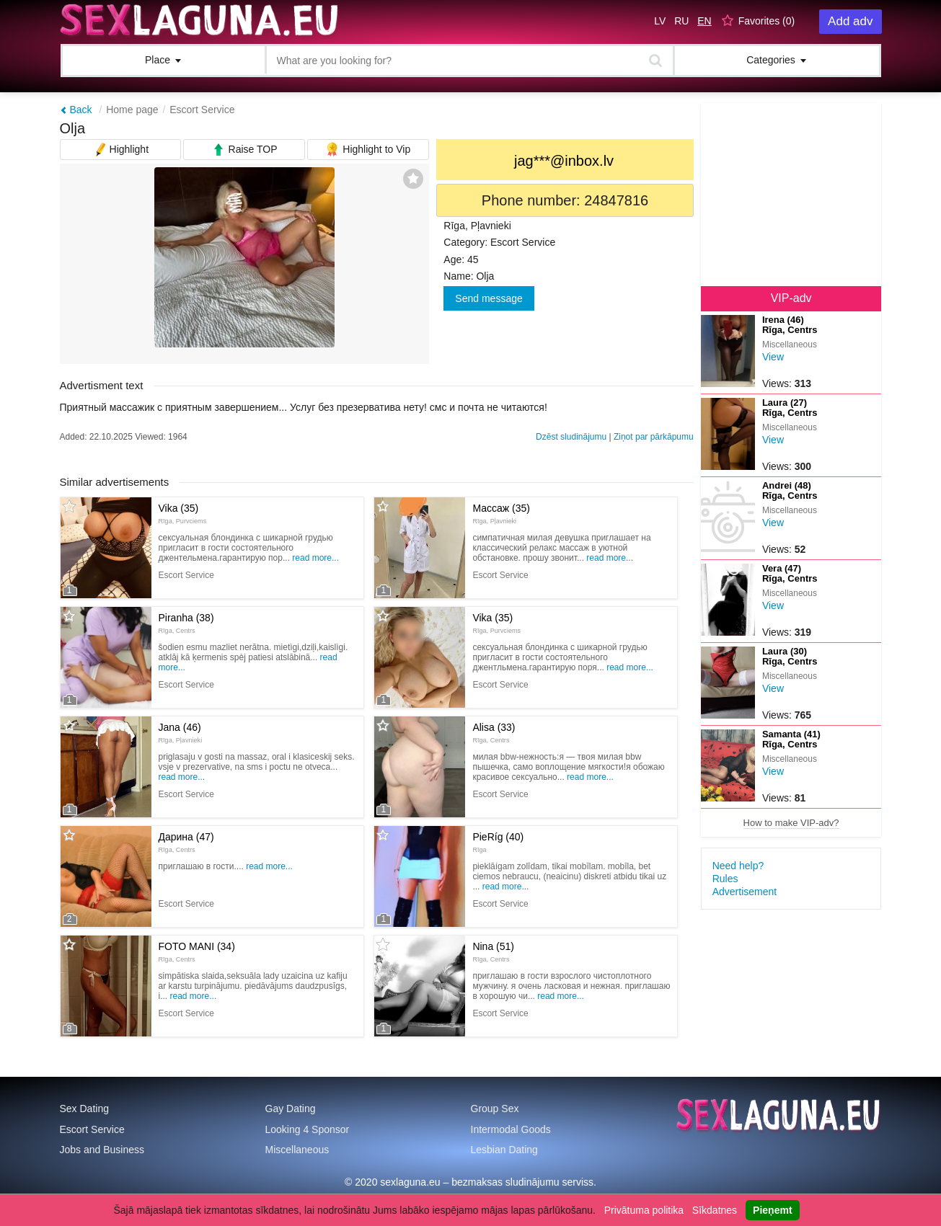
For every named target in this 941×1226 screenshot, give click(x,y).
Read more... (315, 558)
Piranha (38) (186, 623)
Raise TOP (244, 148)
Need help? (738, 865)
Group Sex (495, 1108)
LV (660, 21)
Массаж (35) (501, 513)
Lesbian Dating (504, 1149)
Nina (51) (493, 951)
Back (76, 109)
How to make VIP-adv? (791, 822)
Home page (132, 109)
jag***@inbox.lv (564, 161)
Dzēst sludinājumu (571, 437)
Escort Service (201, 109)
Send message (488, 298)
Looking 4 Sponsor (307, 1129)
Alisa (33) (493, 732)
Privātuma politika (644, 1210)
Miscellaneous (297, 1149)
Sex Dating (84, 1108)
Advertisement (744, 891)
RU (681, 21)
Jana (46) (181, 732)
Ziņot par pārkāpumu (654, 437)
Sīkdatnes (714, 1210)
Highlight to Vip (367, 148)
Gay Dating (290, 1108)
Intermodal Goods (511, 1129)
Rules (725, 878)
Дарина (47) (186, 842)
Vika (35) (183, 513)
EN (704, 21)
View (773, 357)
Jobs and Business (102, 1149)
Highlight (120, 148)
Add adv (850, 21)
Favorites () (766, 21)
